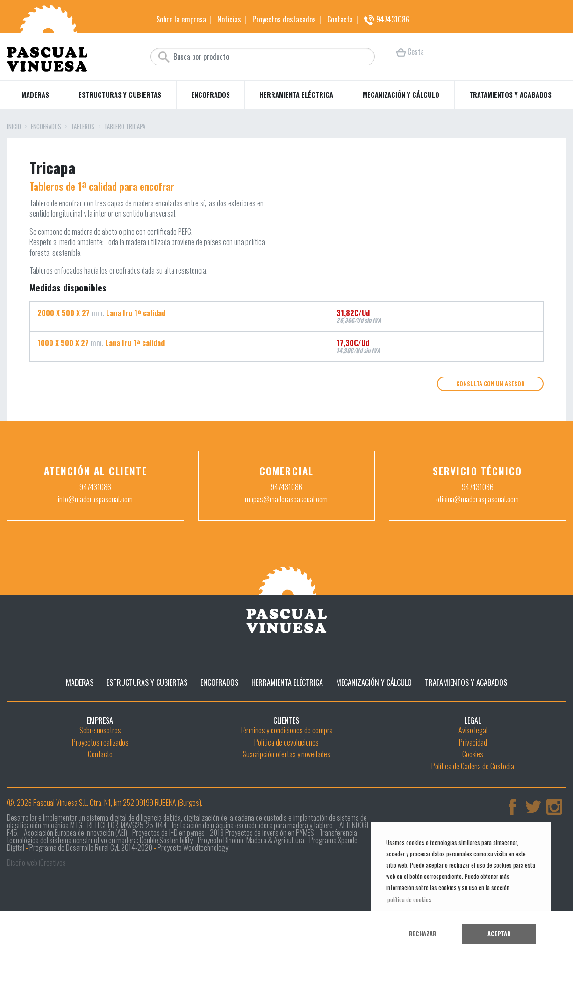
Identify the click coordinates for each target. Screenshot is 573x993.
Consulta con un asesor (490, 456)
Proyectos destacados (284, 19)
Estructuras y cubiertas (120, 94)
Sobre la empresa (181, 19)
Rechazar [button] (423, 933)
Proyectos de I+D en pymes (168, 905)
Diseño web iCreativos (36, 935)
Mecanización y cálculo (401, 94)
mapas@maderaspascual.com (286, 571)
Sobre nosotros (100, 802)
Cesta (410, 51)
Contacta (340, 19)
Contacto (100, 827)
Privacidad (473, 814)
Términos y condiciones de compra (286, 802)
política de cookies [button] (409, 899)
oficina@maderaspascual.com (477, 571)
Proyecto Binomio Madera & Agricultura (251, 912)
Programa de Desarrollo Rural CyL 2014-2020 (90, 920)
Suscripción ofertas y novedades (286, 827)
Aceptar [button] (499, 933)
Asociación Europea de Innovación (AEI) (75, 905)
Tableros (82, 127)
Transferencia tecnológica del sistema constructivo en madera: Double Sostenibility (182, 908)
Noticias (229, 19)
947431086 (386, 19)
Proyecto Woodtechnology (193, 920)
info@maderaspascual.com (95, 571)
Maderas (35, 94)
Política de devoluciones (286, 814)
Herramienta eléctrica (296, 94)
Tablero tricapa (124, 127)
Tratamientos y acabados (510, 94)
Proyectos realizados (100, 814)
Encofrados (210, 94)
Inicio (14, 127)
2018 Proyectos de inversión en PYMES (262, 905)
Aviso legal (472, 802)
